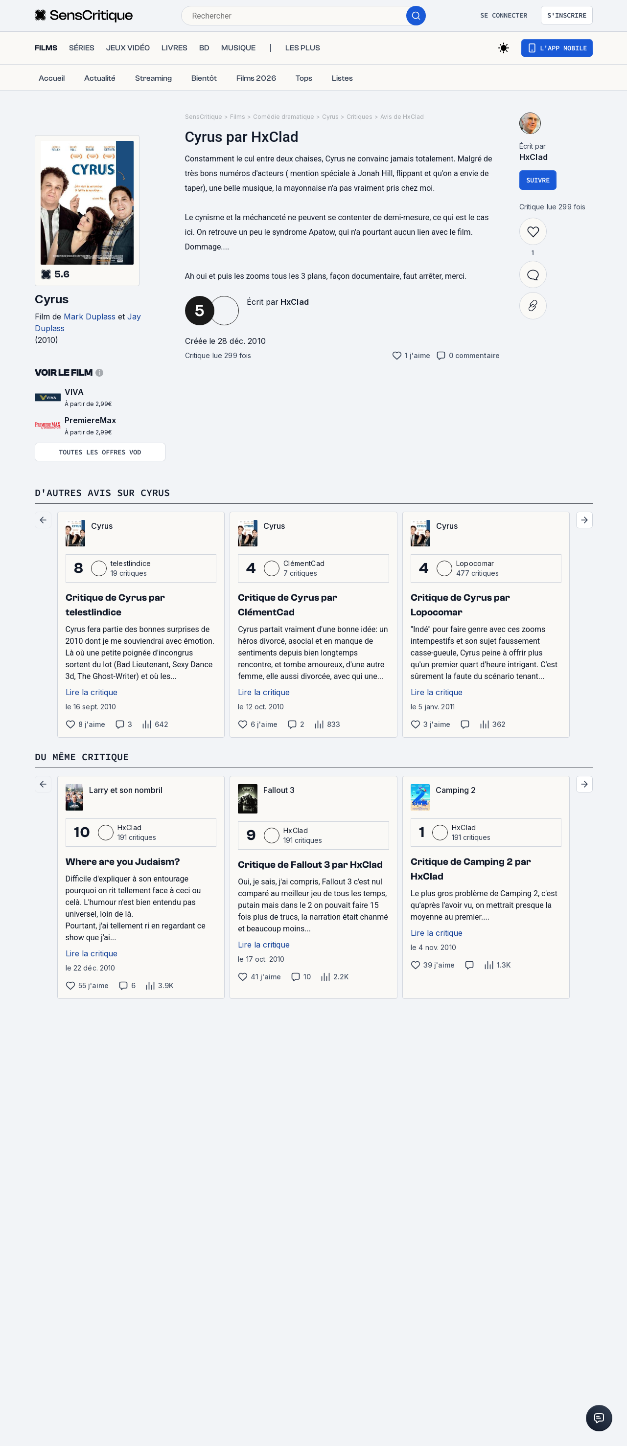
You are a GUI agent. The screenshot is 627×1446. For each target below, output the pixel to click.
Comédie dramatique (283, 116)
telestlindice (131, 563)
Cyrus (52, 299)
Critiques (359, 116)
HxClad (294, 302)
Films (237, 116)
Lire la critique (91, 692)
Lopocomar (475, 563)
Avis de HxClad (402, 116)
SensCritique (203, 116)
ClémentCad (304, 563)
